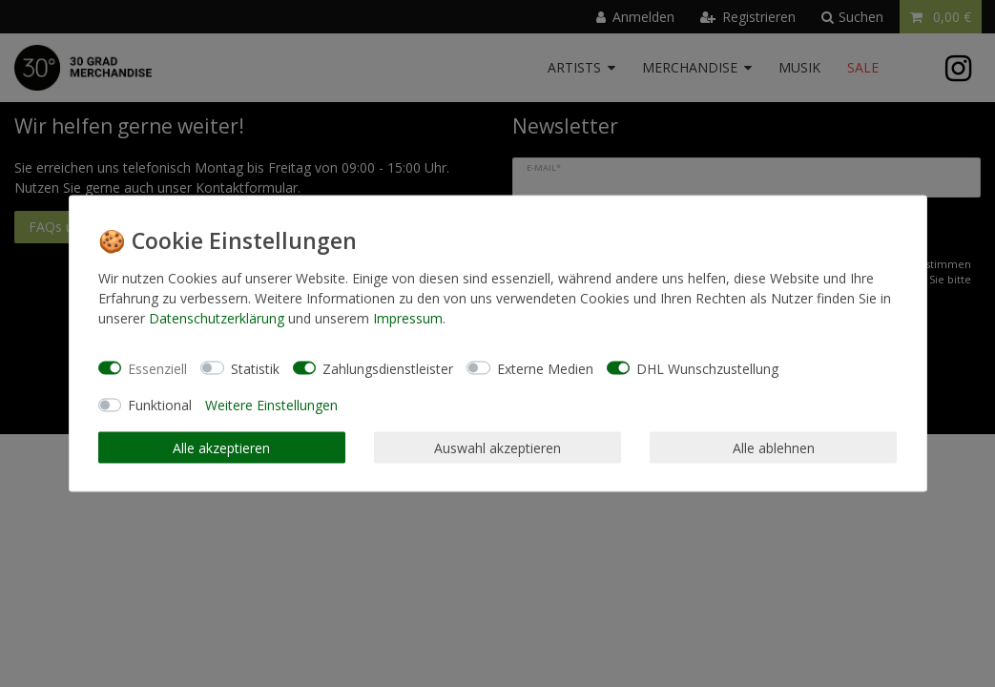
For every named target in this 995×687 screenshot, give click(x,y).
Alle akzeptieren (221, 447)
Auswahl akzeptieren (497, 447)
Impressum (408, 318)
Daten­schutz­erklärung (216, 318)
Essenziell (157, 368)
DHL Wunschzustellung (707, 368)
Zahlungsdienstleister (387, 368)
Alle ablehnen (774, 447)
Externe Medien (545, 368)
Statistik (255, 368)
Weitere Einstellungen (271, 405)
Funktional (160, 405)
